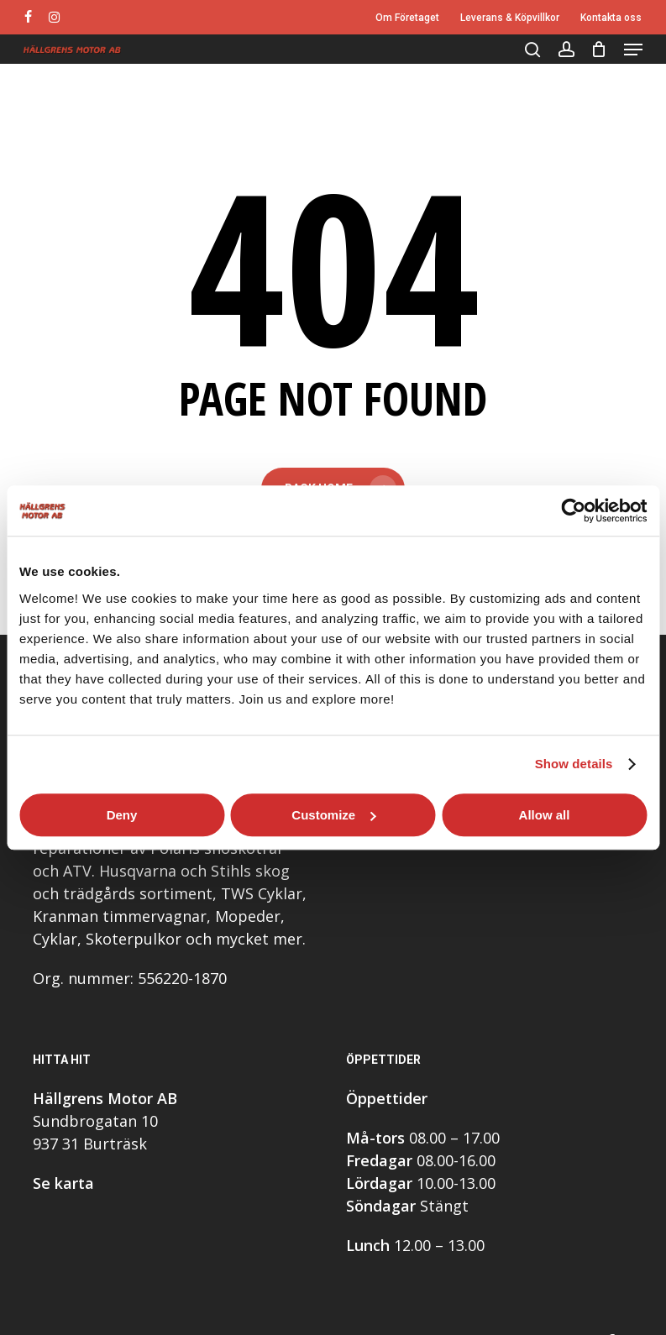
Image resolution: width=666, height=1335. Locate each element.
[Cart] (599, 49)
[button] (633, 49)
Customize (333, 815)
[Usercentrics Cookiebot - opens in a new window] (573, 510)
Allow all (544, 815)
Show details (574, 763)
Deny (122, 815)
